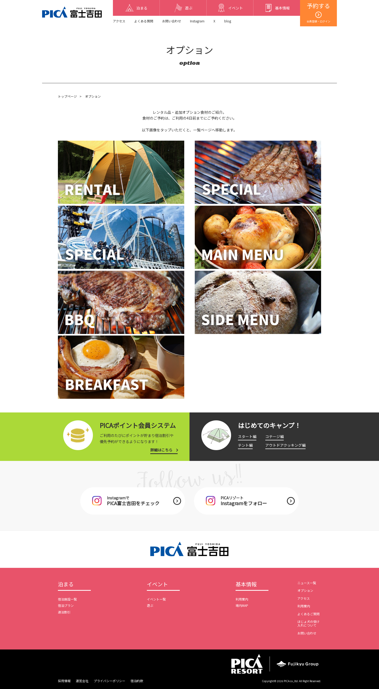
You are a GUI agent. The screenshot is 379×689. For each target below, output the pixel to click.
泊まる (66, 584)
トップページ (67, 96)
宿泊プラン (66, 605)
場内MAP (242, 605)
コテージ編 (274, 436)
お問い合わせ (171, 21)
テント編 (245, 445)
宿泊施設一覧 (67, 599)
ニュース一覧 (306, 582)
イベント (157, 584)
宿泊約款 (137, 680)
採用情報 (64, 680)
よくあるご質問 (308, 614)
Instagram (197, 21)
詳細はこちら (161, 449)
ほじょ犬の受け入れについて (308, 623)
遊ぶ (150, 605)
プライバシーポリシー (109, 680)
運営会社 (82, 680)
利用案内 (242, 599)
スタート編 (247, 436)
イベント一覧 (156, 599)
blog (227, 21)
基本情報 (246, 584)
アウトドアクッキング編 (285, 445)
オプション (305, 590)
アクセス (119, 21)
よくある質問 (143, 21)
